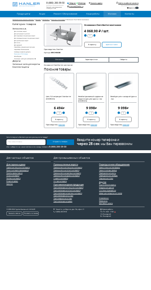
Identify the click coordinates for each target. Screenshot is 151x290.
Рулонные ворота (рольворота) (17, 170)
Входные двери (12, 181)
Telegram (71, 3)
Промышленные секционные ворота (68, 167)
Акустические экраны (107, 185)
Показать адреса (96, 3)
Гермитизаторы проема (108, 170)
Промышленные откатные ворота (66, 170)
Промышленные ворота (66, 165)
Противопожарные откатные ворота (67, 190)
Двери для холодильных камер (110, 193)
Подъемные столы (106, 178)
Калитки (9, 184)
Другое (102, 182)
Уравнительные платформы (109, 167)
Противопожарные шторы (63, 196)
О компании (104, 198)
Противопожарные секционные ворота (68, 187)
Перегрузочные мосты (107, 173)
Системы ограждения (107, 190)
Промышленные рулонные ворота (67, 175)
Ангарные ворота (60, 181)
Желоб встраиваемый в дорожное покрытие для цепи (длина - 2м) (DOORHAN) (90, 98)
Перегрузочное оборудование (114, 165)
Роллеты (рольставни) (14, 173)
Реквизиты (103, 201)
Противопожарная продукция (69, 185)
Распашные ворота (13, 178)
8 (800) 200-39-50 (55, 2)
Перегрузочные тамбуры (108, 175)
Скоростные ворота (61, 178)
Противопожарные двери (63, 201)
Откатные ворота (12, 175)
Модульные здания (106, 187)
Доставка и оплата (106, 203)
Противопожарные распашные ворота (68, 193)
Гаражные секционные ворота (18, 167)
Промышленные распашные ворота (67, 173)
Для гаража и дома (15, 165)
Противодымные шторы (63, 198)
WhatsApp (81, 3)
